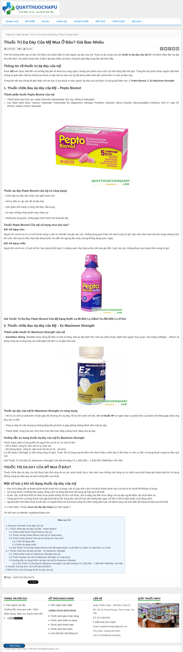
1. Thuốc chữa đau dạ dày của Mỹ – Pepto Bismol (31, 529)
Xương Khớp (81, 21)
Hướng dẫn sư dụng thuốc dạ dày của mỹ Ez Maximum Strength (42, 560)
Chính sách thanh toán (62, 624)
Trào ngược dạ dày (15, 605)
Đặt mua (137, 21)
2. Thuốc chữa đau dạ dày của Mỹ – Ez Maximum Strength (35, 551)
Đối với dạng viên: (23, 541)
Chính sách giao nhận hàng (64, 616)
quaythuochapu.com (39, 512)
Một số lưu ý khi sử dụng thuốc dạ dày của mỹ (29, 569)
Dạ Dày (46, 21)
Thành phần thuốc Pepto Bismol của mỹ (30, 532)
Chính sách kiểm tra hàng (63, 620)
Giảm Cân (61, 21)
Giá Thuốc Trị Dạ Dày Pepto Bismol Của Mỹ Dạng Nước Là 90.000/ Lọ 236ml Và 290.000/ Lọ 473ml (60, 547)
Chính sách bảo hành (61, 629)
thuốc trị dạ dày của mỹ (23, 577)
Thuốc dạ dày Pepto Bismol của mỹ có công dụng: (35, 535)
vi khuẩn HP (108, 415)
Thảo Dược (118, 21)
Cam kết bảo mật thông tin (64, 633)
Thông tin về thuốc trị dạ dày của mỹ (24, 525)
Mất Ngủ (100, 21)
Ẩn (69, 520)
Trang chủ (12, 21)
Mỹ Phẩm (30, 21)
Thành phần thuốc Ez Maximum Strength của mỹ (34, 554)
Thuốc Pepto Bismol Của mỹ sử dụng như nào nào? (36, 538)
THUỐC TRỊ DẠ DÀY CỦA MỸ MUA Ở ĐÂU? (28, 566)
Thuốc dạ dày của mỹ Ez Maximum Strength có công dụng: (40, 557)
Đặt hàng (15, 646)
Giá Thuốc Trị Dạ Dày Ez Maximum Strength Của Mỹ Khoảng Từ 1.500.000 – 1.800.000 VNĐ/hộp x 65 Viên (67, 563)
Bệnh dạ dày (22, 34)
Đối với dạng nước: (24, 544)
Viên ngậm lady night (61, 605)
